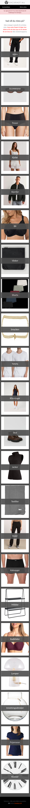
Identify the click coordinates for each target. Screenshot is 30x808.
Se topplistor (6, 7)
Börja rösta (23, 7)
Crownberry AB (18, 803)
